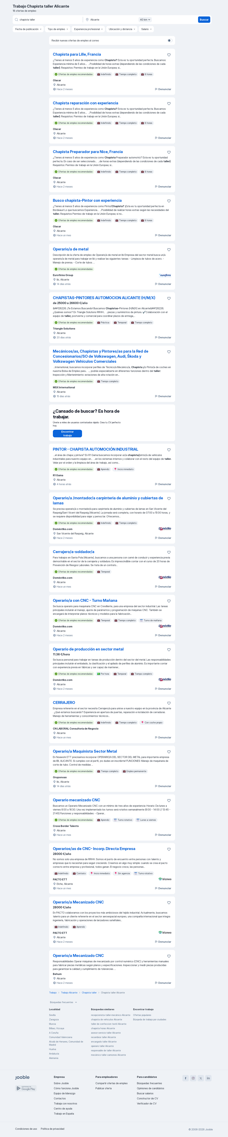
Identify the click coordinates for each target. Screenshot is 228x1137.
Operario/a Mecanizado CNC (78, 905)
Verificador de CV (146, 1103)
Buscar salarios (145, 1093)
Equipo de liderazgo (64, 1093)
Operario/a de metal (71, 249)
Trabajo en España (64, 1113)
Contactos (60, 1098)
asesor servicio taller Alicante (106, 1036)
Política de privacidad (52, 1128)
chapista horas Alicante (103, 1031)
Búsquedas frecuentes (64, 1005)
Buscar (204, 19)
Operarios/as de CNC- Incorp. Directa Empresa (94, 852)
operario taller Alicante (102, 1049)
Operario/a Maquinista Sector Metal (85, 754)
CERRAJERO (64, 705)
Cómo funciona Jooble (66, 1088)
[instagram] (193, 1078)
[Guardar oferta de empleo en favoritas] (169, 55)
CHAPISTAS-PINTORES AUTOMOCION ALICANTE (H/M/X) (104, 298)
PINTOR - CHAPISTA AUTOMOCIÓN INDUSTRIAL (95, 452)
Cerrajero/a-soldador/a (73, 555)
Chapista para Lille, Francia (77, 54)
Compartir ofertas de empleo (111, 1083)
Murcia (52, 1027)
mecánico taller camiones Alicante (108, 1058)
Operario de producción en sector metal (88, 652)
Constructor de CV (147, 1098)
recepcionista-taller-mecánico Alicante (110, 1018)
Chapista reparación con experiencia (85, 103)
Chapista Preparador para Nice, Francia (88, 151)
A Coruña (53, 1036)
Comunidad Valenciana (60, 1040)
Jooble (209, 1129)
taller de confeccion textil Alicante (108, 1027)
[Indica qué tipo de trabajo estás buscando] (47, 19)
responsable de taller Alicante (106, 1053)
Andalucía (54, 1056)
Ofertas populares (142, 1018)
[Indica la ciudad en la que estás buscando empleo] (118, 19)
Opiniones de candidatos (150, 1088)
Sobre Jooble (61, 1083)
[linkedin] (208, 1078)
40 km (145, 20)
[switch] (170, 40)
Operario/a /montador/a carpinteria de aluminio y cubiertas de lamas (108, 503)
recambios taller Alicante (103, 1040)
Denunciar (163, 89)
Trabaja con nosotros (65, 1103)
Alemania (53, 1061)
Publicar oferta (103, 1088)
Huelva (52, 1052)
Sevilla (52, 1018)
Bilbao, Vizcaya (56, 1031)
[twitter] (201, 1078)
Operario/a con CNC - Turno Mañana (85, 603)
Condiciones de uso (26, 1128)
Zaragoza (54, 1022)
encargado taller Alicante (104, 1044)
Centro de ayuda (63, 1108)
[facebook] (185, 1078)
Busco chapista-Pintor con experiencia (87, 200)
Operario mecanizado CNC (76, 803)
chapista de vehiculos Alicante (106, 1022)
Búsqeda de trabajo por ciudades (149, 1022)
